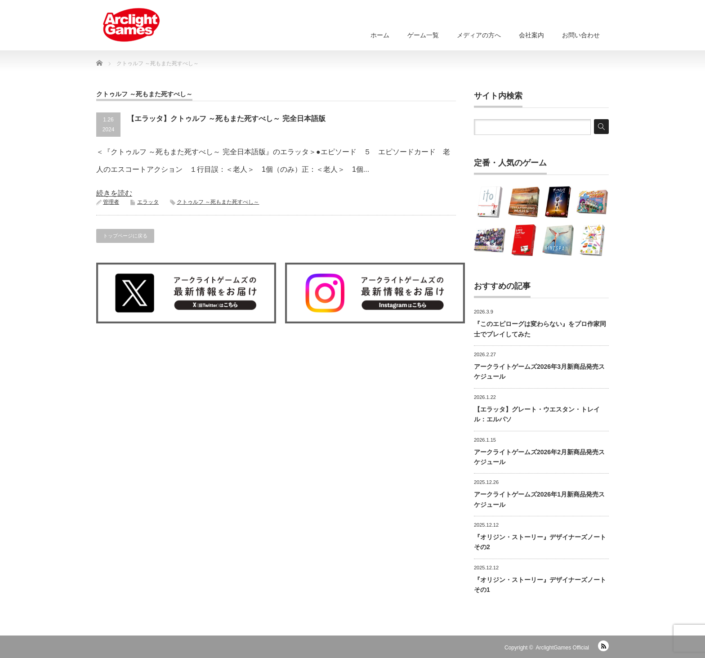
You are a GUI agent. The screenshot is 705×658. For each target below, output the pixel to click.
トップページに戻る (125, 235)
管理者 (111, 202)
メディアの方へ (479, 35)
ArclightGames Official (562, 648)
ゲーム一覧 (423, 35)
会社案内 (531, 35)
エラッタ (148, 202)
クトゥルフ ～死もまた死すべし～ (218, 202)
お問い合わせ (581, 35)
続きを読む (114, 193)
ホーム (379, 35)
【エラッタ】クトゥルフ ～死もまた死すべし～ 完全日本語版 (226, 118)
